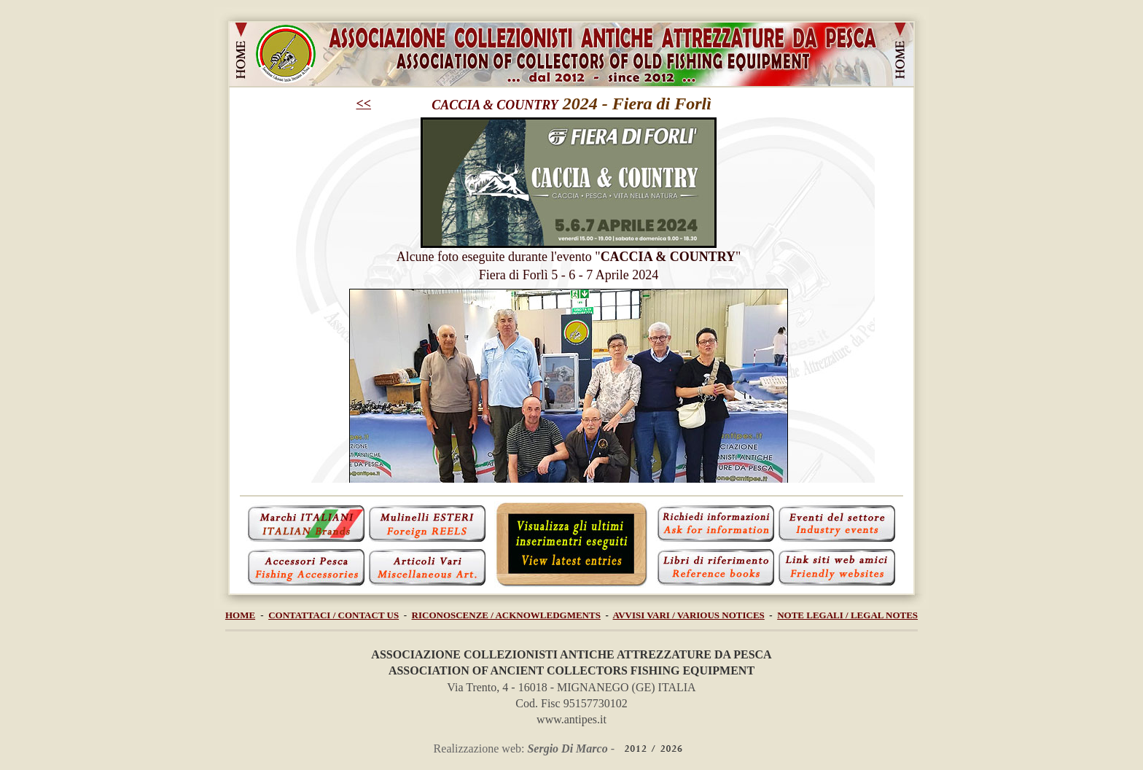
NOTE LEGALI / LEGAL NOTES (847, 615)
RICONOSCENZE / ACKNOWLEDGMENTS (506, 615)
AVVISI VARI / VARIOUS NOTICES (689, 615)
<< (364, 103)
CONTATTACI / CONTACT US (333, 615)
